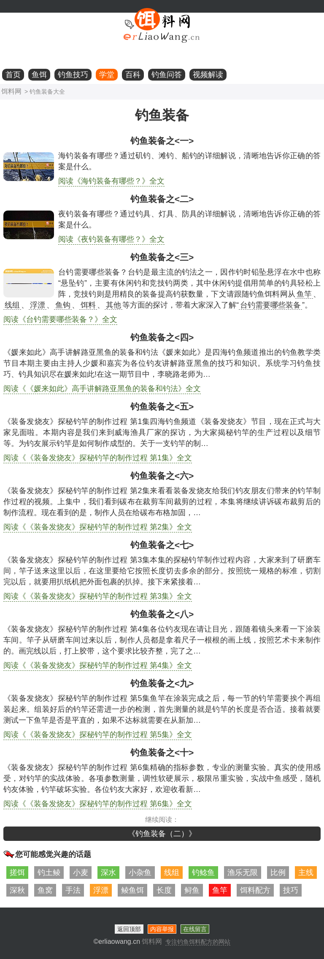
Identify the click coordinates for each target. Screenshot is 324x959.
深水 (108, 872)
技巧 (290, 890)
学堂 (106, 74)
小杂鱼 (140, 872)
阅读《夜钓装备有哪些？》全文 (111, 239)
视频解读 (208, 74)
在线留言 (195, 929)
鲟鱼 (192, 890)
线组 (171, 872)
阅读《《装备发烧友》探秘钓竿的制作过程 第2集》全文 (97, 527)
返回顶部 (129, 929)
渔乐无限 (242, 872)
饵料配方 (255, 890)
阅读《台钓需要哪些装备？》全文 (60, 319)
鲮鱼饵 (132, 890)
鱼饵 (39, 74)
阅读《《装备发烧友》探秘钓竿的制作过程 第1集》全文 (97, 458)
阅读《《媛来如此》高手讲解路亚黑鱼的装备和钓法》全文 (102, 388)
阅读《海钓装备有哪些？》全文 (111, 181)
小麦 (80, 872)
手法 (73, 890)
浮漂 (100, 890)
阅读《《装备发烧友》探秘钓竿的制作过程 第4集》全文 (97, 665)
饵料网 (11, 91)
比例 (278, 872)
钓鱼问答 (166, 74)
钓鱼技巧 (73, 74)
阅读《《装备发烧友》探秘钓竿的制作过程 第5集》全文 (97, 734)
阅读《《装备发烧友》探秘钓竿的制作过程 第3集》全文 (97, 596)
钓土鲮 (49, 872)
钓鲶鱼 (203, 872)
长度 (164, 890)
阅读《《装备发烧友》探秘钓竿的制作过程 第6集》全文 (97, 804)
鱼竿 (219, 890)
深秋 (17, 890)
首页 (13, 74)
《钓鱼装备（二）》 (162, 833)
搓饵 (17, 872)
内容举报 (162, 929)
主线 (305, 872)
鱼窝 (45, 890)
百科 (132, 74)
